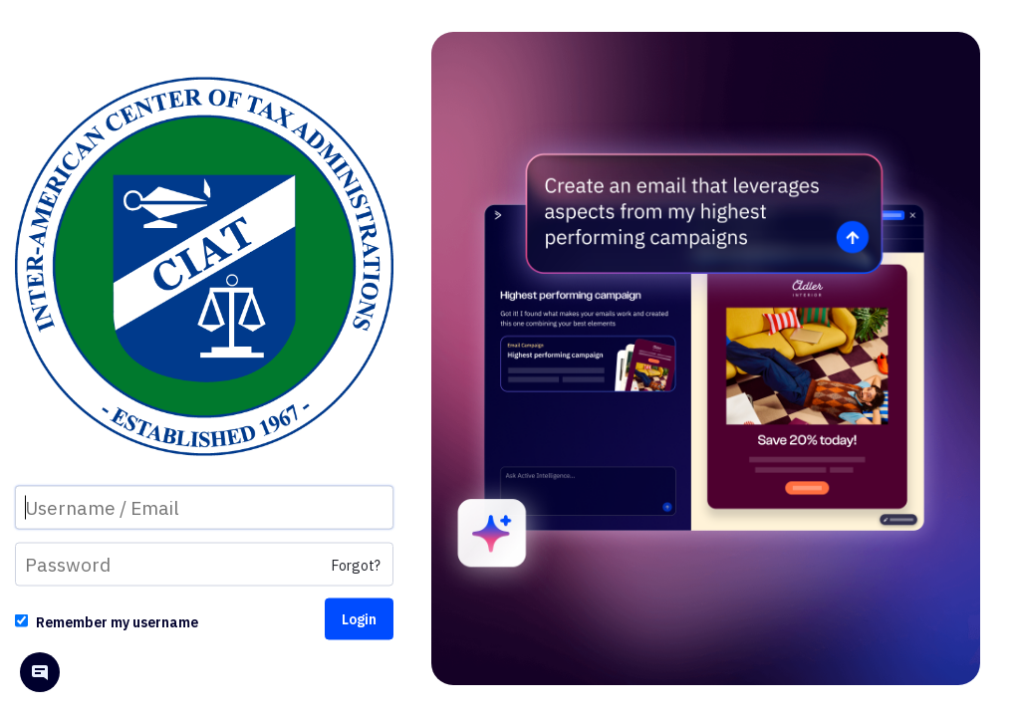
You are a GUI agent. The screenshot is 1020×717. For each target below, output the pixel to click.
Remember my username (117, 622)
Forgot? (356, 566)
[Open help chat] (40, 674)
